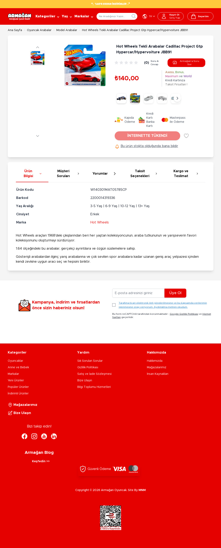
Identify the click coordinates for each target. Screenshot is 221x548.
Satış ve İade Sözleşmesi (94, 374)
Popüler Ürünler (18, 387)
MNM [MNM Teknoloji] (142, 490)
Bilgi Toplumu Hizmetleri (94, 387)
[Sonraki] (177, 98)
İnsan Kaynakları (157, 374)
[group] (127, 62)
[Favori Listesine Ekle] (186, 136)
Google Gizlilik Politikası (184, 314)
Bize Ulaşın (84, 380)
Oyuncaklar (15, 360)
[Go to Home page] (19, 16)
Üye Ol (175, 293)
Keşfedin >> (41, 461)
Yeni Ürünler (16, 380)
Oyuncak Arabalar (39, 30)
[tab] (32, 173)
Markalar (13, 374)
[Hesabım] (171, 16)
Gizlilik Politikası (87, 367)
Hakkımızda (154, 360)
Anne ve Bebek (18, 367)
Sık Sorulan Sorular (90, 360)
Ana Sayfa (15, 30)
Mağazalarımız (156, 367)
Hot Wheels (99, 222)
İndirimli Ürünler (18, 393)
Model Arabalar (66, 30)
